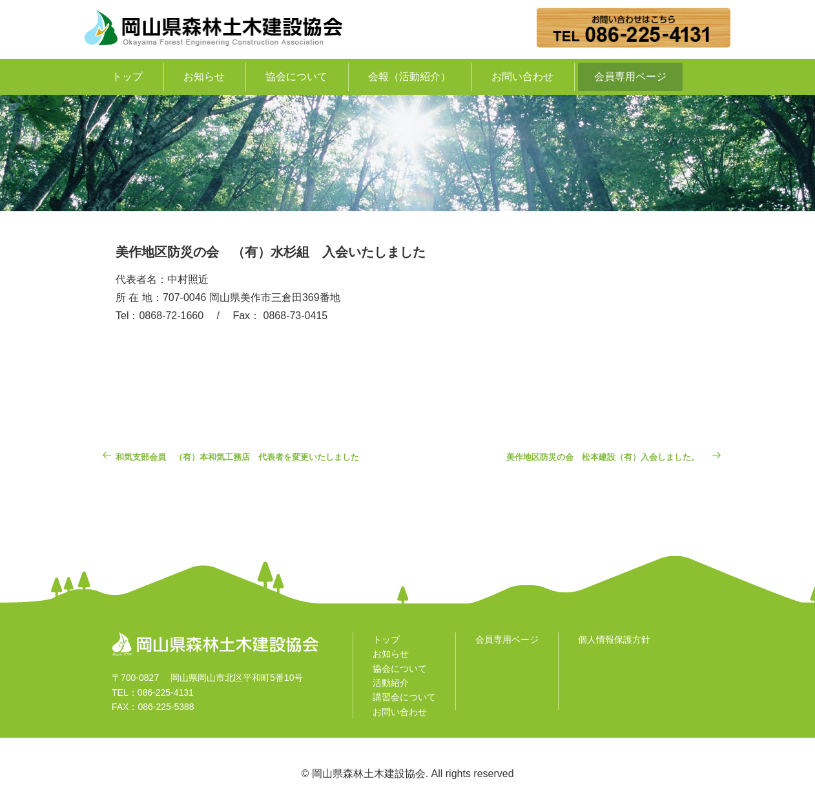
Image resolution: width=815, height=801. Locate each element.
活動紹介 (391, 683)
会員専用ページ (630, 76)
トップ (127, 76)
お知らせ (204, 76)
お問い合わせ (522, 76)
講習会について (404, 697)
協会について (296, 76)
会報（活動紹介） (409, 76)
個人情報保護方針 (614, 639)
